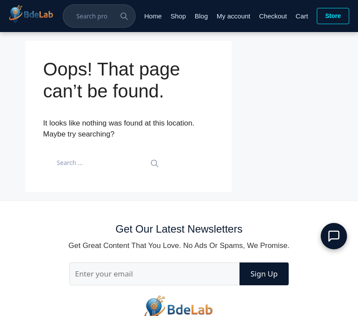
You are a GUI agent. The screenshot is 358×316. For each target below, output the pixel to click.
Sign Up (264, 274)
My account (234, 16)
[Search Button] (124, 16)
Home (153, 16)
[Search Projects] (95, 16)
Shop (178, 16)
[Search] (154, 162)
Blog (201, 16)
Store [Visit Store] (333, 15)
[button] (334, 236)
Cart (302, 16)
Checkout (272, 16)
